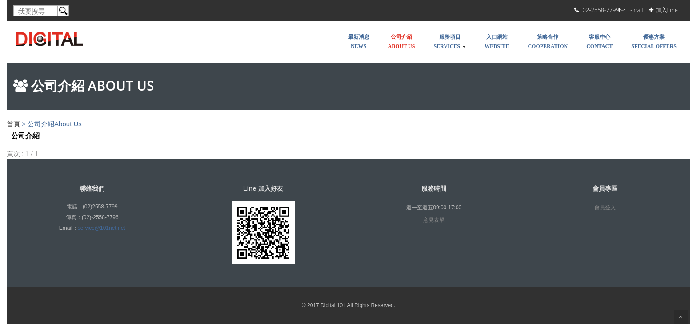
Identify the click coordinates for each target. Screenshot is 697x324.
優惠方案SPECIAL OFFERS (654, 41)
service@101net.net (101, 228)
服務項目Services (449, 41)
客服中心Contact (599, 41)
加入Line (667, 10)
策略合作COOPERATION (548, 41)
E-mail (635, 10)
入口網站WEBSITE (497, 41)
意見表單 (434, 220)
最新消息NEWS (358, 41)
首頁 (13, 124)
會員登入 (605, 207)
